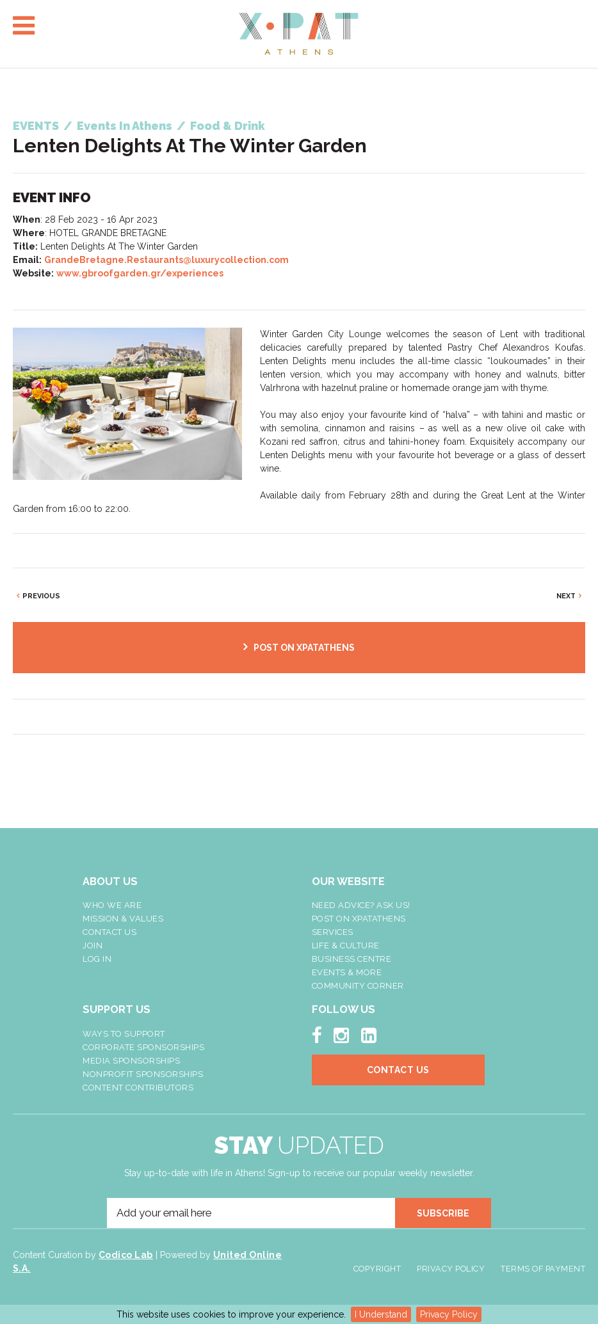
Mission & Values (123, 918)
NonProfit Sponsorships (143, 1074)
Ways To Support (124, 1034)
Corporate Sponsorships (143, 1047)
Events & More (347, 972)
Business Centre (352, 959)
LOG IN (97, 959)
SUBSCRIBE (443, 1213)
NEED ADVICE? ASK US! (361, 905)
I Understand (381, 1314)
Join (92, 945)
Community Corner (358, 986)
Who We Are (112, 905)
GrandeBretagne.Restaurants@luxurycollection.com (166, 260)
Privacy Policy (449, 1314)
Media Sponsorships (131, 1060)
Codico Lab (126, 1255)
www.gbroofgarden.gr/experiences (139, 273)
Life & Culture (346, 945)
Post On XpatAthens (359, 918)
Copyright (377, 1268)
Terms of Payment (543, 1268)
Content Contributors (138, 1087)
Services (332, 932)
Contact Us (109, 932)
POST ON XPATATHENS (304, 647)
